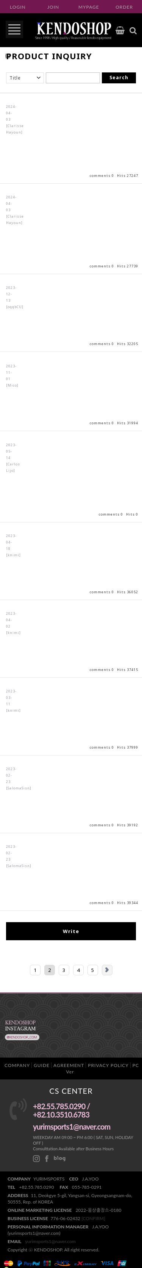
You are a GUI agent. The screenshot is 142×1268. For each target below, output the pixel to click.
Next (107, 970)
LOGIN (18, 7)
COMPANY (17, 1065)
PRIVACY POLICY (108, 1065)
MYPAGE (88, 7)
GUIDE (42, 1065)
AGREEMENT (68, 1065)
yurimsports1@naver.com (50, 1241)
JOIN (53, 7)
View (71, 138)
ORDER (124, 7)
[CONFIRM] (93, 1218)
